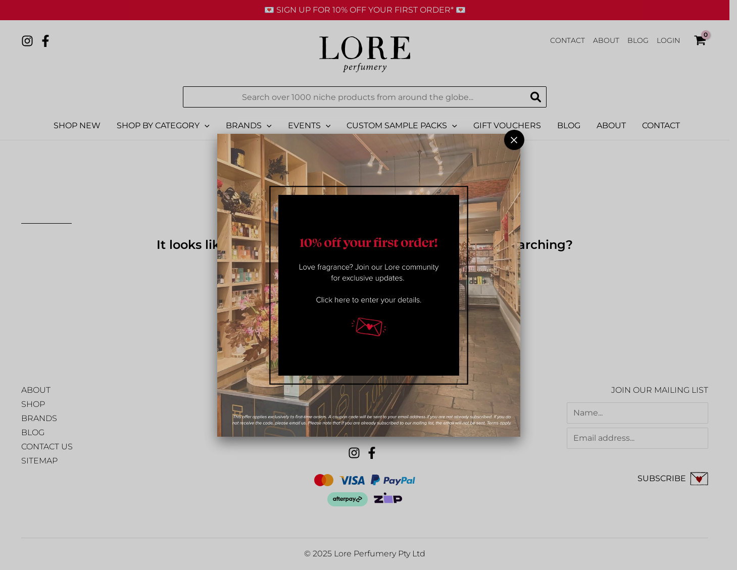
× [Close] (513, 140)
